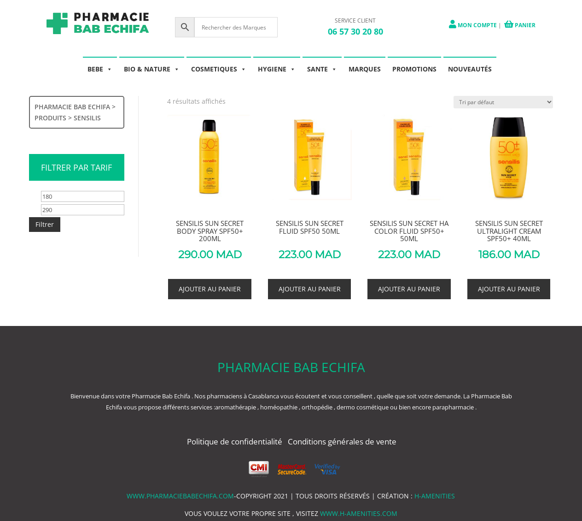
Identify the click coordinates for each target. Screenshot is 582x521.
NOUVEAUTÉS (470, 69)
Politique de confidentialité (235, 441)
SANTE (322, 69)
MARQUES (365, 69)
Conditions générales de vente (342, 441)
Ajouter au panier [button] (210, 288)
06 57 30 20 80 (355, 31)
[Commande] (503, 102)
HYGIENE (277, 69)
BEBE (99, 69)
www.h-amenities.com (358, 513)
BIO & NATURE (152, 69)
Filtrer (44, 224)
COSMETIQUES (218, 69)
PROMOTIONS (414, 69)
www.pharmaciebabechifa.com (180, 495)
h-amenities (434, 495)
